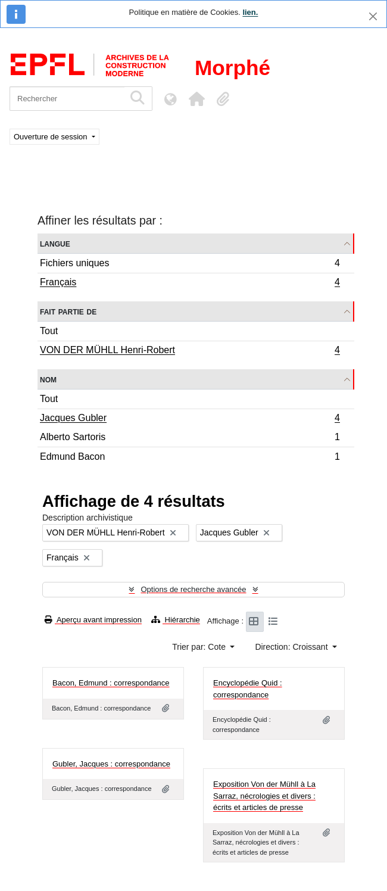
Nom (48, 379)
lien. (250, 12)
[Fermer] (373, 16)
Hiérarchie (175, 619)
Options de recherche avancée (193, 589)
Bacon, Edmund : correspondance (111, 682)
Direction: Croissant (292, 647)
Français (189, 283)
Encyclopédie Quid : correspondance (247, 688)
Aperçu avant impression (93, 619)
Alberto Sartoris (189, 438)
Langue (55, 243)
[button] (196, 99)
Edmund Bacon (189, 458)
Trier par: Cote (200, 647)
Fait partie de (68, 311)
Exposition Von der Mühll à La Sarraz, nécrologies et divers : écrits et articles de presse (264, 796)
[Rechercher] (67, 98)
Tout (49, 331)
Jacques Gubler (189, 419)
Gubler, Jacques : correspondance (111, 763)
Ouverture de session (51, 136)
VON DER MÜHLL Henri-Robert (189, 351)
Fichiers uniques (189, 264)
